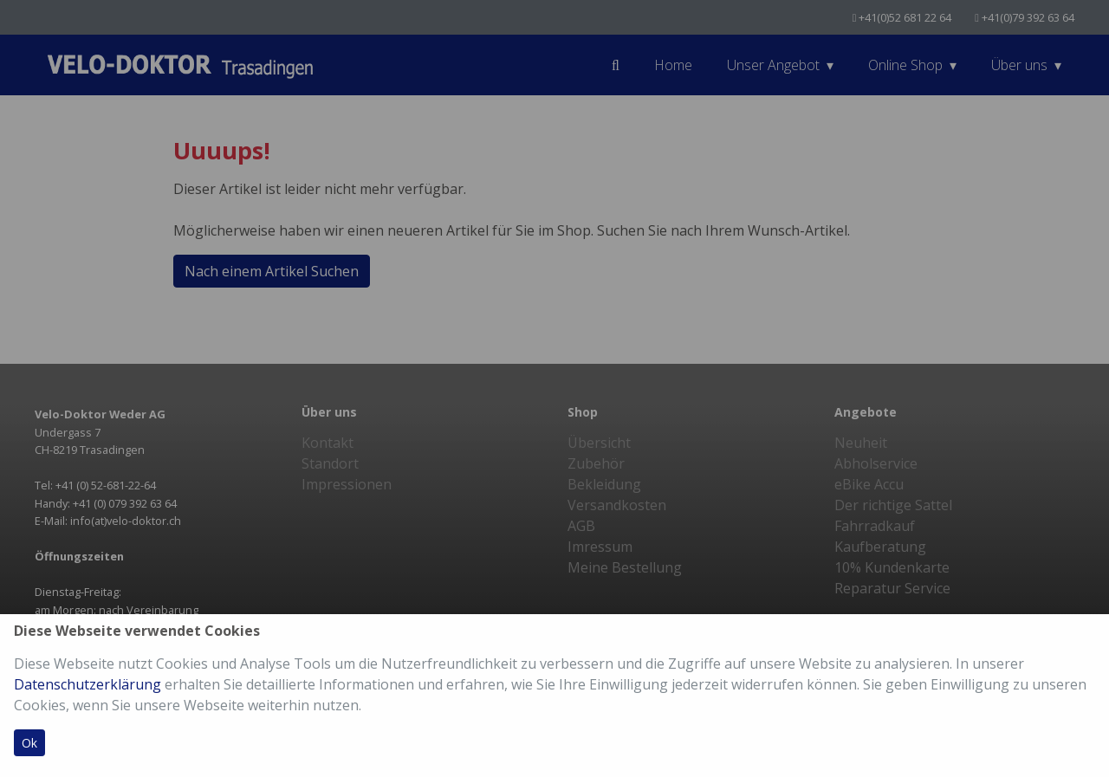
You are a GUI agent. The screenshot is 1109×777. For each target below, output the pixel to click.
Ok (29, 743)
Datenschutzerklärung (87, 684)
